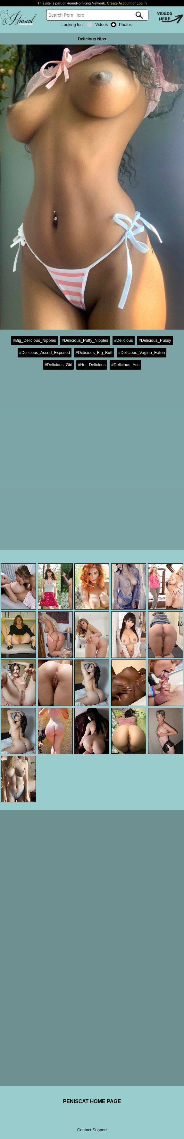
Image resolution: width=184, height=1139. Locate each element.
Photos (121, 24)
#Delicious (123, 340)
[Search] (97, 15)
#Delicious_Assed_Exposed (44, 352)
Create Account (119, 3)
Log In (141, 3)
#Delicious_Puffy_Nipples (85, 340)
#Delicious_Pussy (155, 340)
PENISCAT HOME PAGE (92, 1101)
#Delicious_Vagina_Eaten (141, 352)
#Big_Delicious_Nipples (34, 340)
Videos (97, 24)
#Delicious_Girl (58, 364)
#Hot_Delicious (91, 364)
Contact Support (92, 1129)
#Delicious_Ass (125, 364)
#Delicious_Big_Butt (94, 352)
